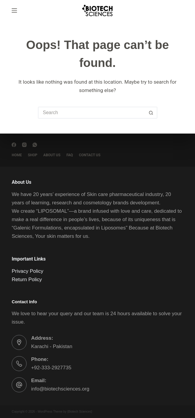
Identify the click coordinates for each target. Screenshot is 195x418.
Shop (32, 155)
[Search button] (151, 113)
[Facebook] (14, 145)
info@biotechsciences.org (60, 389)
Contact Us (89, 155)
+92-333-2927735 (51, 367)
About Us (51, 155)
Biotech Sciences (79, 411)
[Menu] (14, 10)
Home (17, 155)
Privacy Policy (27, 271)
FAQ (69, 155)
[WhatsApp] (35, 145)
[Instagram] (24, 145)
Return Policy (27, 279)
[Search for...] (91, 113)
